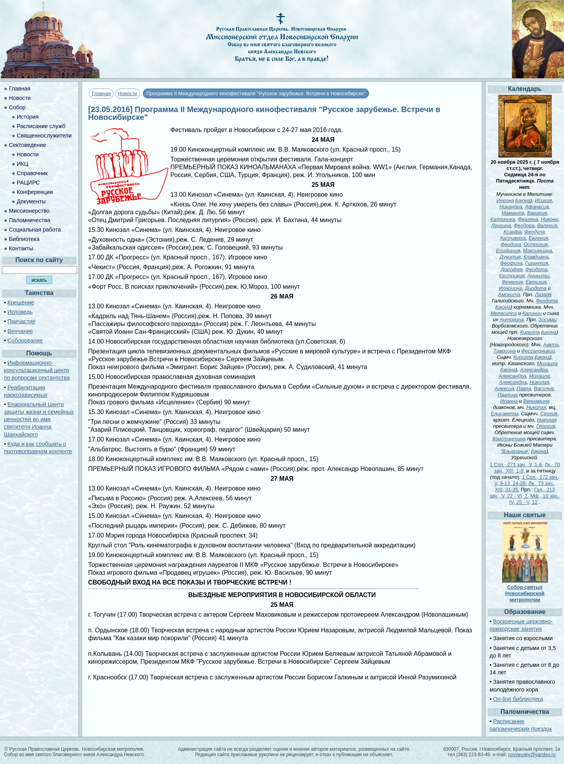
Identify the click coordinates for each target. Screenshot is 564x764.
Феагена (528, 219)
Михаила (547, 363)
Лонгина (501, 225)
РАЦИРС (28, 182)
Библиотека (24, 239)
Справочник (32, 173)
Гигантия (536, 263)
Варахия (537, 213)
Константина (509, 439)
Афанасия (537, 207)
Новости (127, 93)
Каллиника (502, 219)
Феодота (536, 269)
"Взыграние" (515, 451)
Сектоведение (27, 145)
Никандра (510, 207)
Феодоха (511, 244)
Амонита (509, 294)
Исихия (543, 200)
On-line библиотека (518, 699)
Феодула (534, 232)
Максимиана (537, 250)
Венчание (20, 331)
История (28, 117)
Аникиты (539, 276)
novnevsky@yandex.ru (532, 754)
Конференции (35, 192)
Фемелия (512, 282)
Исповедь (20, 312)
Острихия (536, 244)
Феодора (524, 225)
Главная (101, 93)
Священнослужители (44, 135)
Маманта (512, 213)
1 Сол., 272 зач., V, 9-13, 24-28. (527, 480)
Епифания (508, 250)
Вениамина (536, 401)
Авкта (551, 345)
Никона (549, 219)
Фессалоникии (538, 351)
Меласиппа (504, 313)
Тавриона (505, 351)
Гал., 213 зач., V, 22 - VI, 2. (522, 493)
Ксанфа (513, 232)
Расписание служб (41, 126)
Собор (17, 107)
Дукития (510, 257)
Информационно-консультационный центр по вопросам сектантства (37, 370)
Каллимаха (513, 238)
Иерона (505, 200)
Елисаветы (504, 413)
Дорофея (511, 269)
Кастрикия (512, 276)
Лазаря (543, 294)
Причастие (21, 321)
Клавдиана (536, 257)
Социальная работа (35, 229)
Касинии (532, 313)
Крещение (20, 302)
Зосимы (548, 319)
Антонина (512, 319)
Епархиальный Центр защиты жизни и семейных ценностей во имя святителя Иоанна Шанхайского (39, 419)
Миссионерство (29, 211)
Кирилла (530, 332)
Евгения (538, 238)
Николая (539, 382)
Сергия (548, 413)
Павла (524, 388)
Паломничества (30, 220)
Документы (31, 201)
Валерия (547, 225)
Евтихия (536, 282)
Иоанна (509, 401)
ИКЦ (22, 164)
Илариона (510, 288)
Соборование (25, 340)
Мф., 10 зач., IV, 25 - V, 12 (534, 499)
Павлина (508, 395)
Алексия (504, 388)
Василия (543, 388)
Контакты (21, 248)
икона (523, 200)
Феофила (511, 263)
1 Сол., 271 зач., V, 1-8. (516, 464)
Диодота (535, 288)
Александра (534, 370)
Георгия (545, 426)
